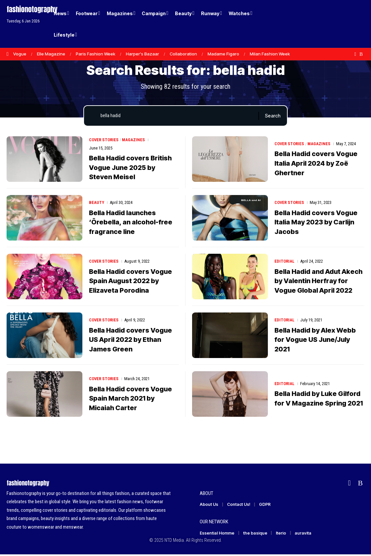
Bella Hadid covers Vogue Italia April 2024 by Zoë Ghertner (315, 169)
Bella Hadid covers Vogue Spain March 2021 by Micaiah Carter (130, 399)
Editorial (284, 262)
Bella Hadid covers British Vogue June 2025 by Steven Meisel (130, 169)
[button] (348, 24)
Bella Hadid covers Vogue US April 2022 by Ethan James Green (130, 341)
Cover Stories (104, 141)
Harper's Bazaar (142, 53)
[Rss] (361, 54)
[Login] (334, 24)
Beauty (96, 204)
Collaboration (183, 53)
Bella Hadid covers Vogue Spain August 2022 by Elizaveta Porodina (130, 282)
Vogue (19, 53)
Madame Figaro (223, 53)
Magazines (133, 141)
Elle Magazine (51, 53)
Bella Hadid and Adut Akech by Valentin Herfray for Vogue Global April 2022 (318, 282)
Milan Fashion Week (270, 53)
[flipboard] (355, 54)
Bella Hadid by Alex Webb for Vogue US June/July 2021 (315, 341)
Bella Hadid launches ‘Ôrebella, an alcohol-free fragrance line (130, 223)
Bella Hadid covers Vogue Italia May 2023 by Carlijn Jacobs (315, 223)
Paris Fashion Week (95, 53)
